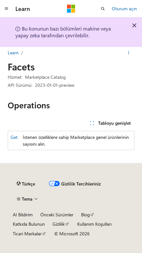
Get (14, 137)
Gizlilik (59, 224)
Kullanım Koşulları (94, 224)
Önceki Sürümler (56, 215)
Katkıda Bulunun (29, 224)
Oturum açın (124, 8)
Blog (85, 215)
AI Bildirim (23, 215)
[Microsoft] (71, 9)
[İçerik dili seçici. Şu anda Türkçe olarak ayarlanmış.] (26, 184)
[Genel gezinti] (6, 8)
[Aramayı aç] (102, 8)
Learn (13, 53)
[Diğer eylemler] (128, 53)
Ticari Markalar (27, 233)
